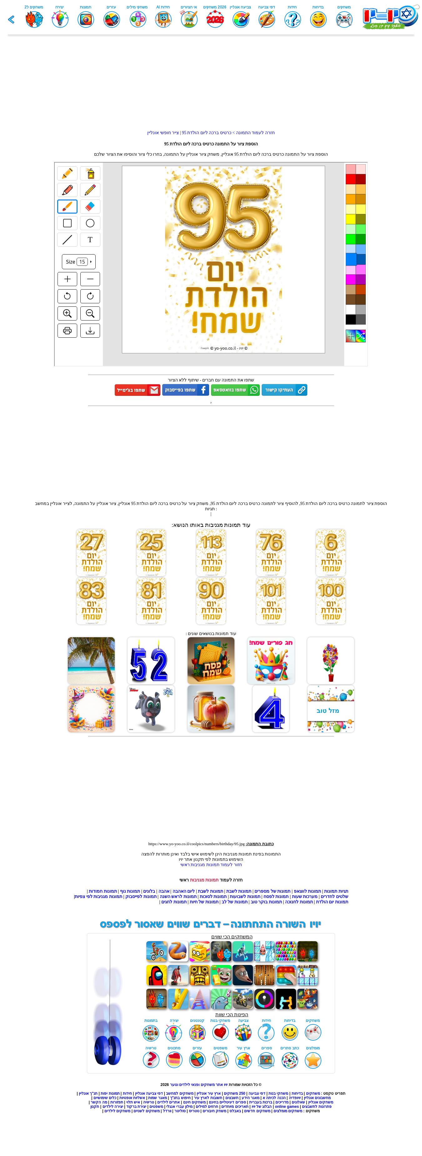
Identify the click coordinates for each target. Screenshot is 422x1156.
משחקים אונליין (320, 1102)
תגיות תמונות (336, 891)
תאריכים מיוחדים (234, 1106)
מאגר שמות (157, 1098)
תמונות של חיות (204, 902)
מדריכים (282, 1102)
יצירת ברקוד (136, 1106)
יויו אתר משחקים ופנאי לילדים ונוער (199, 1085)
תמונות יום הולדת (332, 902)
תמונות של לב (235, 902)
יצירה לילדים (113, 1106)
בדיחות (297, 1093)
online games (286, 1106)
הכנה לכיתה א (274, 1098)
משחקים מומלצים (288, 1111)
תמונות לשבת (239, 891)
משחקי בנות (278, 1093)
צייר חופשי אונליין (163, 132)
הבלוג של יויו (262, 1106)
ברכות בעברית (260, 1102)
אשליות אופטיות (132, 1098)
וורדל (167, 1111)
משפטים (156, 1106)
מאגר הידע (250, 1098)
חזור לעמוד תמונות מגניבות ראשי (211, 864)
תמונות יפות (110, 1093)
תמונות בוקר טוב (266, 902)
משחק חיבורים (214, 1111)
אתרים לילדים (168, 1102)
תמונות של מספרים (272, 891)
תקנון (94, 1106)
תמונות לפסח (276, 896)
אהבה (163, 891)
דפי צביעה (257, 1093)
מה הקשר (99, 1102)
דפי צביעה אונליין (149, 1093)
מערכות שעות (305, 896)
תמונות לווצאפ (307, 891)
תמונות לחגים (174, 902)
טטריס (194, 1111)
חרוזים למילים (207, 1106)
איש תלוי (133, 1102)
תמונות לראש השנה (178, 896)
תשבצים (232, 1098)
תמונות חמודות (103, 891)
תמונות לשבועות (245, 896)
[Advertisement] (211, 86)
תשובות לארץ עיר (208, 1098)
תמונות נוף (129, 891)
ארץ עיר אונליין (209, 1093)
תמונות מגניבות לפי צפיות (98, 896)
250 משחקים (234, 1093)
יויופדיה (295, 1098)
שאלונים (298, 1102)
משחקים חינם (194, 1102)
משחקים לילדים (117, 1111)
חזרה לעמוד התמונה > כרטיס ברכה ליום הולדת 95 (227, 132)
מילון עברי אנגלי (179, 1106)
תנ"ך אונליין (88, 1093)
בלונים (149, 891)
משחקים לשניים (146, 1111)
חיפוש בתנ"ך (180, 1098)
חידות (127, 1093)
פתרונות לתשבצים (316, 1106)
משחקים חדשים (257, 1111)
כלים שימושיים (104, 1098)
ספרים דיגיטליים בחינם (227, 1102)
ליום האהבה (184, 891)
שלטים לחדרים (334, 896)
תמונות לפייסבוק (141, 896)
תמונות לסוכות (213, 896)
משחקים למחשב (179, 1093)
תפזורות (116, 1102)
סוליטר (180, 1111)
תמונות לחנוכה (299, 902)
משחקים (313, 1093)
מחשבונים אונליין (317, 1098)
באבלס (235, 1111)
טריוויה (148, 1102)
